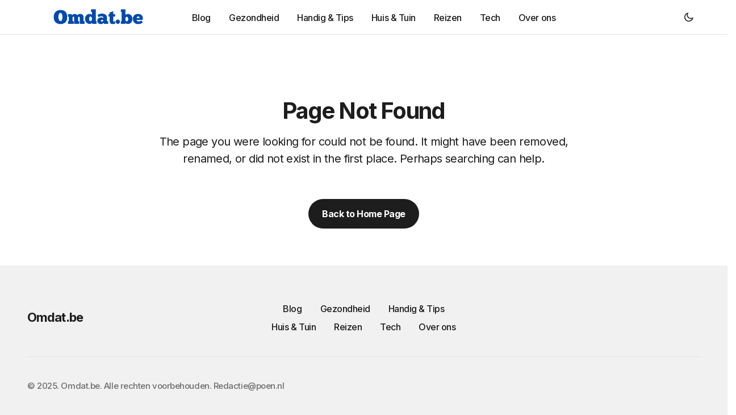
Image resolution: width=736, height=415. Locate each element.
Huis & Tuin (293, 327)
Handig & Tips (416, 308)
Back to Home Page (363, 213)
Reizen (348, 327)
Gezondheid (345, 308)
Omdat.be (55, 317)
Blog (292, 308)
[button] (689, 17)
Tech (390, 327)
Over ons (437, 327)
